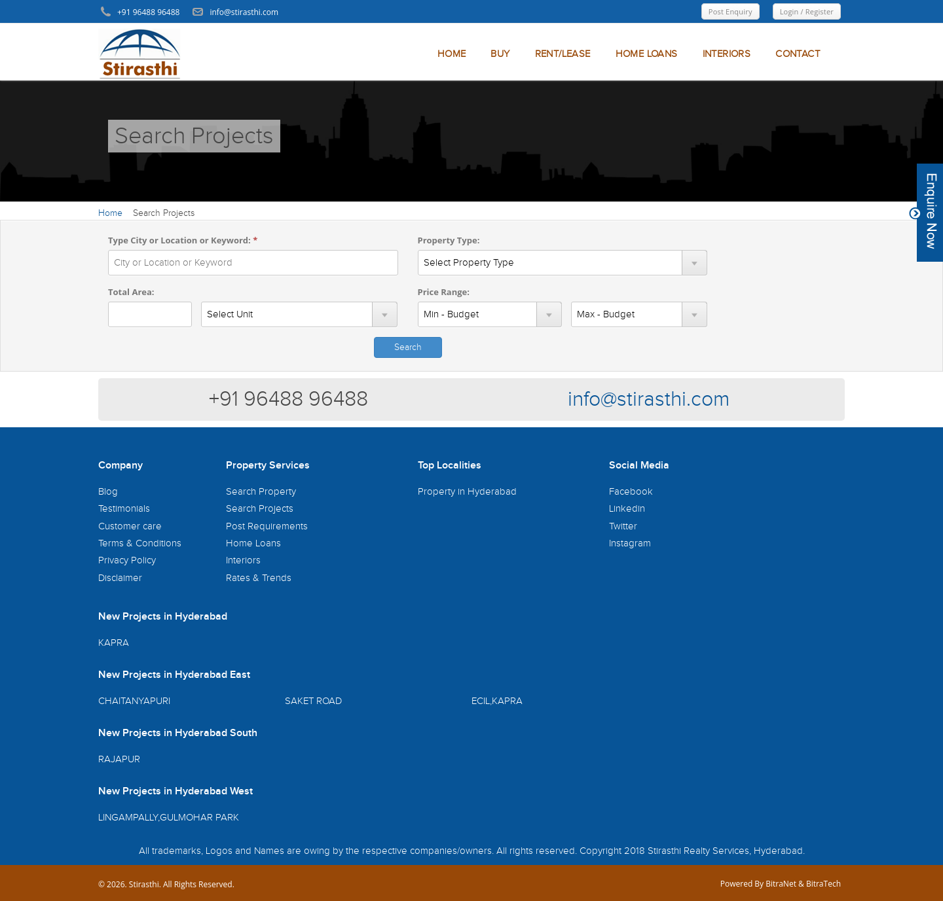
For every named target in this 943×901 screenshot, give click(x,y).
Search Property (261, 491)
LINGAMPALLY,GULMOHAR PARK (168, 817)
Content (926, 213)
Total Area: (131, 292)
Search (408, 347)
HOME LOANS (647, 54)
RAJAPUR (119, 759)
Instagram (630, 543)
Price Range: (444, 292)
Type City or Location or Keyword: (182, 240)
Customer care (130, 526)
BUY (499, 54)
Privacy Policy (127, 560)
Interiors (243, 560)
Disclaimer (120, 578)
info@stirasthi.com (649, 399)
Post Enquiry (730, 11)
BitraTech (823, 883)
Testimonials (124, 508)
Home (110, 213)
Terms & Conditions (139, 543)
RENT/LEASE (563, 54)
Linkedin (627, 508)
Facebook (631, 491)
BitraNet (781, 883)
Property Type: (449, 240)
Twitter (623, 526)
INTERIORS (727, 54)
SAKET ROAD (313, 701)
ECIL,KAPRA (497, 701)
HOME (451, 54)
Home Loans (253, 543)
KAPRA (113, 642)
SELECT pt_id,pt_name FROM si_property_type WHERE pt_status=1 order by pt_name (563, 262)
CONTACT (797, 54)
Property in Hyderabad (467, 491)
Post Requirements (267, 526)
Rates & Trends (258, 578)
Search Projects (259, 508)
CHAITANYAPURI (134, 701)
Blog (108, 491)
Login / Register (807, 11)
